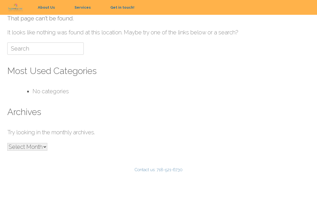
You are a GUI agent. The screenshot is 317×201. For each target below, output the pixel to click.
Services (82, 7)
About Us (46, 7)
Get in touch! (122, 7)
